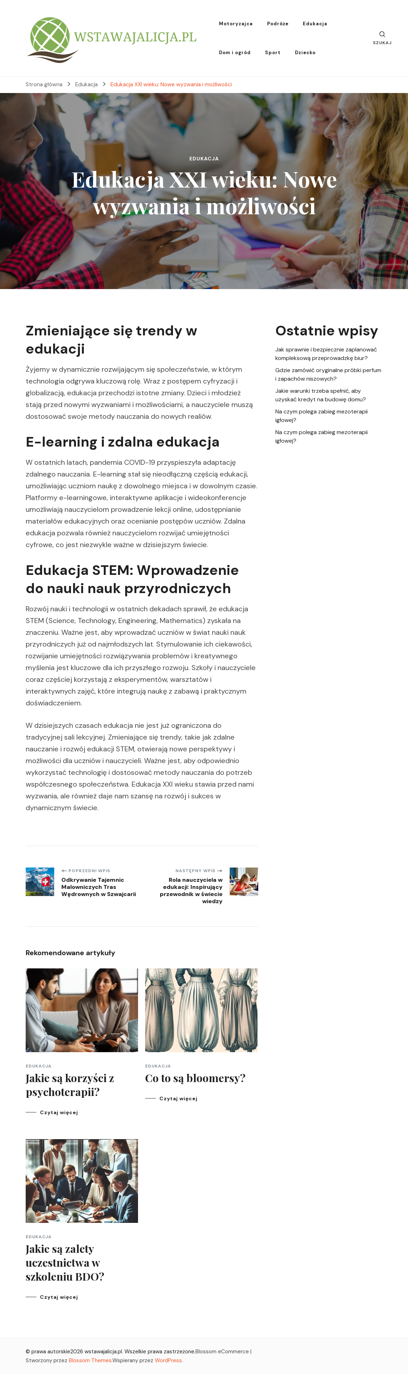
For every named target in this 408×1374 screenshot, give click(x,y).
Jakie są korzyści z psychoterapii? (70, 1085)
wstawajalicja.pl (103, 1351)
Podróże (278, 24)
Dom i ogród (235, 53)
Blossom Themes (90, 1360)
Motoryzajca (236, 24)
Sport (273, 53)
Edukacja (315, 24)
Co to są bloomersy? (195, 1078)
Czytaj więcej (59, 1112)
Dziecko (305, 53)
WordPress (168, 1360)
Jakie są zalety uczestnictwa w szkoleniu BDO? (65, 1262)
